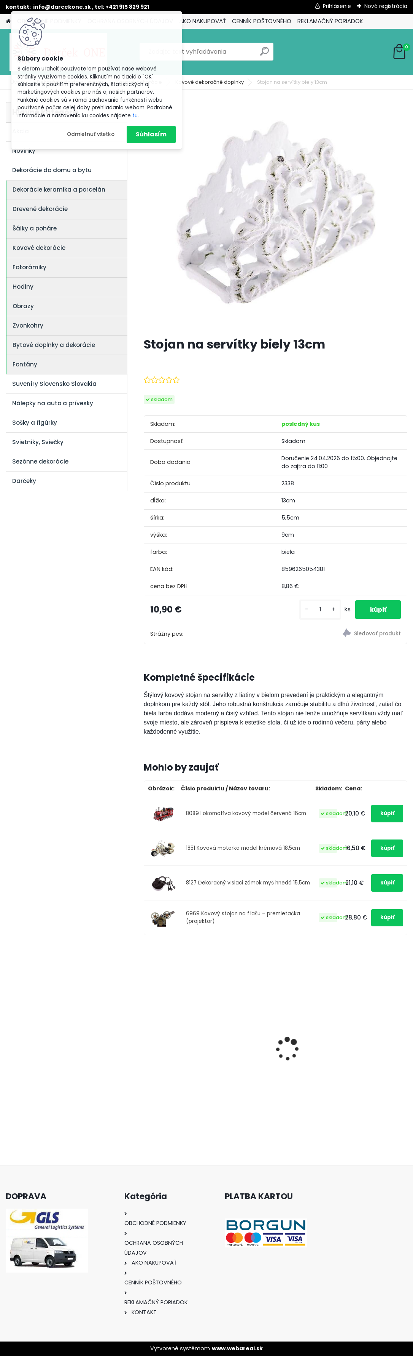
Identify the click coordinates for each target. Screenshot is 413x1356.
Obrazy (23, 306)
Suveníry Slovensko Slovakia (54, 384)
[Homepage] (8, 21)
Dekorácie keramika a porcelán (59, 189)
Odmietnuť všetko (90, 134)
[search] (264, 54)
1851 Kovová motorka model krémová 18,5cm (243, 848)
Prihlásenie (337, 6)
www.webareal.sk (237, 1348)
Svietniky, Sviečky (38, 442)
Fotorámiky (29, 267)
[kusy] (318, 609)
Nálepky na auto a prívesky (52, 403)
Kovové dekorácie (39, 248)
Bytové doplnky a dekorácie (54, 345)
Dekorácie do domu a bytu (52, 170)
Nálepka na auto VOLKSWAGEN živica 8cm (269, 1040)
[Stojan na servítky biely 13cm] (275, 216)
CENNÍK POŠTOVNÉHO (261, 21)
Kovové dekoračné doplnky (209, 82)
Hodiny (23, 287)
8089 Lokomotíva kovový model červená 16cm (246, 813)
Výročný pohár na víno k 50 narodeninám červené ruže (364, 1040)
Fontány (25, 364)
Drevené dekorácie (40, 209)
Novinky (23, 151)
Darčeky (24, 481)
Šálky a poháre (35, 228)
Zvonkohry (28, 325)
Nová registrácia (385, 6)
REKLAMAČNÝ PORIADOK (330, 21)
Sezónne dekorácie (40, 461)
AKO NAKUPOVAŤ (202, 21)
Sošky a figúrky (34, 423)
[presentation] (148, 1035)
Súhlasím (151, 134)
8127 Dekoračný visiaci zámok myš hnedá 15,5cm (248, 882)
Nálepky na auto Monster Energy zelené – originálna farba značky (185, 1025)
